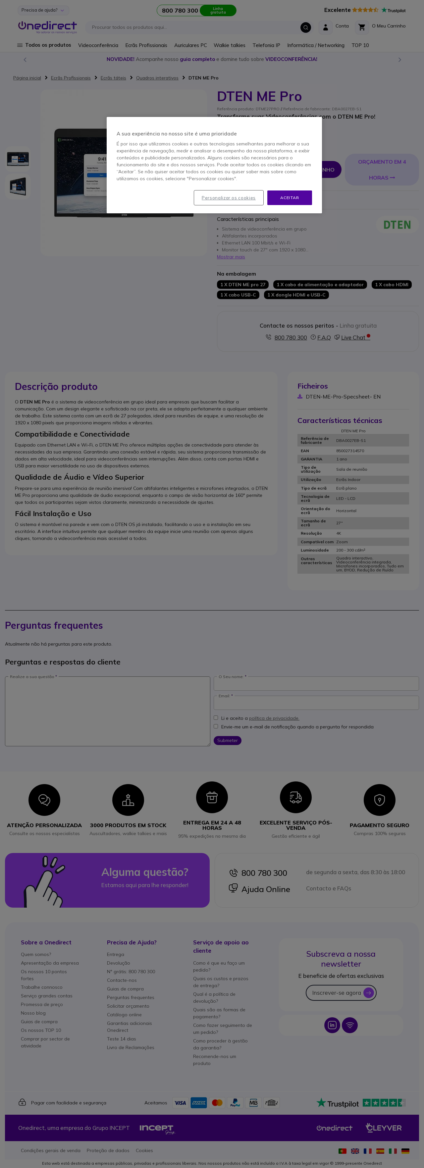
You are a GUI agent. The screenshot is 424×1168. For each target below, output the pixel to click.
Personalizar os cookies (229, 197)
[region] (214, 165)
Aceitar (289, 197)
